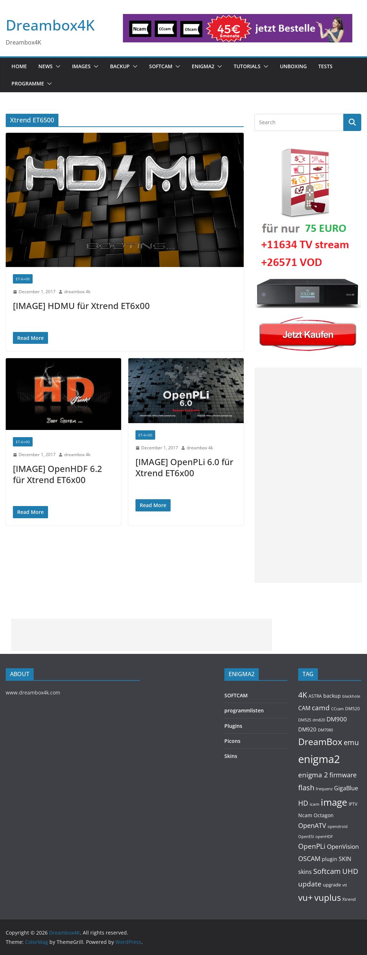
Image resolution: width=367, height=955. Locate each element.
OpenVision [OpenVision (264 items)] (343, 846)
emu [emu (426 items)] (351, 742)
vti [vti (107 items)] (344, 885)
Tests (325, 66)
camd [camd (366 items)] (321, 707)
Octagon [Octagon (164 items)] (324, 815)
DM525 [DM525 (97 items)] (304, 719)
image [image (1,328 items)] (334, 802)
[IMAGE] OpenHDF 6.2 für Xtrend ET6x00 (57, 474)
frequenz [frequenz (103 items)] (324, 788)
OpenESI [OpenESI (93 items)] (306, 836)
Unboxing (293, 66)
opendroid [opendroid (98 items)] (338, 826)
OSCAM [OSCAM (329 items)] (309, 858)
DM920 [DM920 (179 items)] (307, 729)
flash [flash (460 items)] (306, 787)
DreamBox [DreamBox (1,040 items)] (320, 742)
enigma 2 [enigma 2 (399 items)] (313, 775)
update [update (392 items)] (309, 884)
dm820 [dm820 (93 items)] (319, 719)
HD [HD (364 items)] (303, 803)
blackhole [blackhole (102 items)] (351, 696)
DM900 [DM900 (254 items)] (337, 719)
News (45, 66)
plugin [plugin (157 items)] (329, 859)
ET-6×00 (23, 278)
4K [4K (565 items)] (302, 694)
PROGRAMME (27, 83)
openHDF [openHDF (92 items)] (324, 836)
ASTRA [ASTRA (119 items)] (315, 696)
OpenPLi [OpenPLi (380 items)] (311, 846)
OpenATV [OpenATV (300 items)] (312, 825)
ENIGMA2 (203, 66)
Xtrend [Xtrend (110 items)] (349, 899)
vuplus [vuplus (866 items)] (327, 897)
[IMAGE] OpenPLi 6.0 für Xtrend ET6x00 (184, 467)
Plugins (233, 725)
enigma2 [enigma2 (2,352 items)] (319, 759)
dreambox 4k (77, 292)
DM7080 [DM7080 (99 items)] (325, 729)
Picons (232, 741)
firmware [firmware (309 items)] (343, 775)
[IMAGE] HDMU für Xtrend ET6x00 (81, 306)
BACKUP (120, 66)
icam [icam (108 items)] (314, 804)
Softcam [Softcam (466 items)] (327, 871)
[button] (57, 66)
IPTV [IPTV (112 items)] (353, 804)
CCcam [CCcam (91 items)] (337, 708)
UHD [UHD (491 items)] (350, 871)
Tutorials (247, 66)
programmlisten (244, 710)
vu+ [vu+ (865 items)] (305, 897)
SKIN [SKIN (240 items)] (345, 859)
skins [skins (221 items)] (305, 872)
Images (81, 66)
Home (19, 66)
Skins (230, 756)
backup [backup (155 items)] (332, 695)
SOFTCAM (160, 66)
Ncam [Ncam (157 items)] (305, 815)
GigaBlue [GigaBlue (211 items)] (346, 788)
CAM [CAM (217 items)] (304, 708)
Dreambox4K (50, 25)
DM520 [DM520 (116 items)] (352, 709)
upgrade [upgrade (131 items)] (332, 884)
